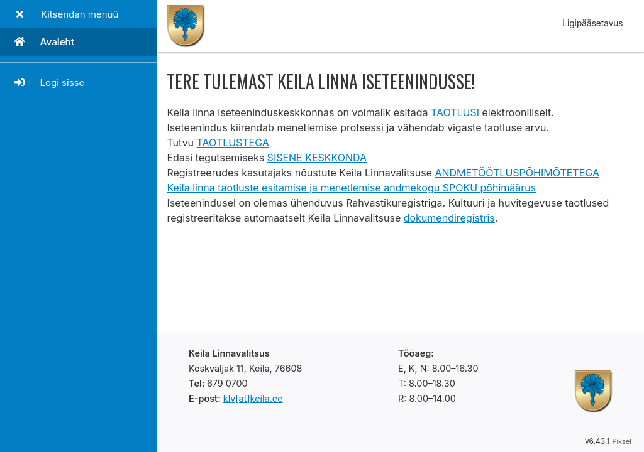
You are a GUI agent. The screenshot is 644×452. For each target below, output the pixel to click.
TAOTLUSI (455, 112)
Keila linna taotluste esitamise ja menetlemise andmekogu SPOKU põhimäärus (351, 187)
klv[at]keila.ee (253, 398)
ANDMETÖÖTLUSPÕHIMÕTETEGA (517, 172)
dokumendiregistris (449, 218)
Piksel (621, 441)
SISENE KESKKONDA (317, 157)
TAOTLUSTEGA (233, 142)
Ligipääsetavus (592, 23)
